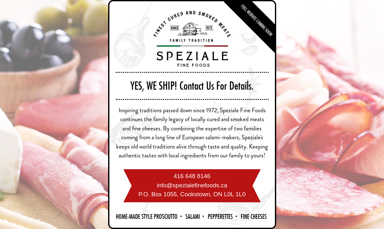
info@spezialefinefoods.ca (192, 185)
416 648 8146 (191, 176)
